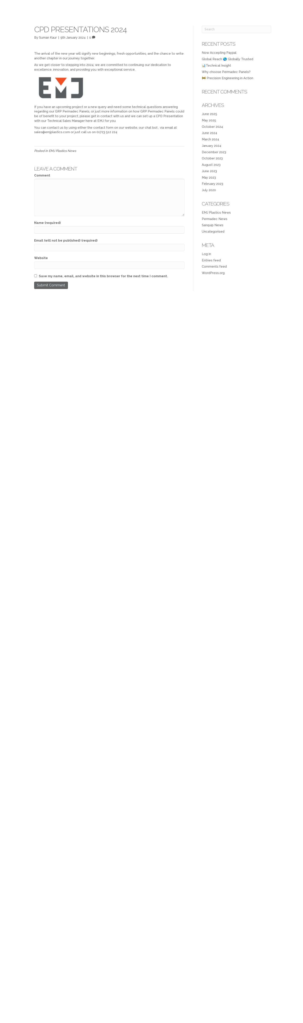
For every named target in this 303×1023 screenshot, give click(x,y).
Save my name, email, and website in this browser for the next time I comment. (103, 276)
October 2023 (212, 158)
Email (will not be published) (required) (66, 240)
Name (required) (47, 223)
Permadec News (214, 219)
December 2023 (214, 152)
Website (41, 258)
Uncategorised (213, 231)
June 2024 (209, 133)
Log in (206, 254)
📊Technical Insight (216, 65)
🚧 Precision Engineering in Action (227, 78)
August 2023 (211, 165)
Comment (42, 175)
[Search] (236, 29)
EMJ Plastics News (62, 151)
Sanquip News (212, 225)
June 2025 (209, 114)
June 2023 (209, 171)
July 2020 (209, 190)
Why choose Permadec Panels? (226, 72)
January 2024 (211, 146)
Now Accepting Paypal (219, 53)
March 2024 (210, 139)
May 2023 (209, 177)
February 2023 (212, 184)
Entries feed (211, 260)
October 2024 (212, 127)
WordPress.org (213, 273)
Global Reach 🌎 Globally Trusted (227, 59)
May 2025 (209, 120)
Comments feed (214, 266)
